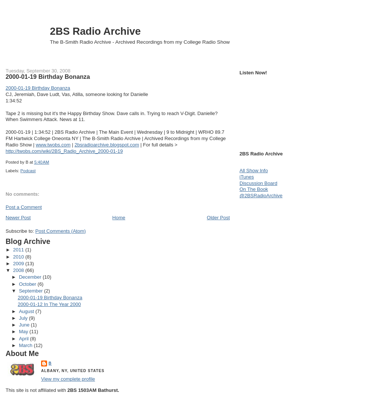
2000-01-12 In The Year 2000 (49, 304)
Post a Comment (24, 207)
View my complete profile (68, 379)
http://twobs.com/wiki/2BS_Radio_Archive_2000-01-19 (64, 151)
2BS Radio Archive (95, 31)
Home (119, 217)
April (24, 338)
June (25, 325)
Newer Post (18, 217)
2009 (19, 263)
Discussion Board (258, 183)
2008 (19, 270)
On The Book (253, 189)
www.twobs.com (53, 145)
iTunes (246, 177)
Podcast (28, 170)
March (26, 345)
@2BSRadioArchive (260, 195)
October (28, 284)
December (31, 277)
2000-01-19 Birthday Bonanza (48, 76)
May (24, 331)
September (31, 291)
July (24, 318)
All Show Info (253, 170)
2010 (19, 257)
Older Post (218, 217)
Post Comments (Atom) (60, 231)
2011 (19, 250)
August (27, 311)
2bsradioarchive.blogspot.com (107, 145)
